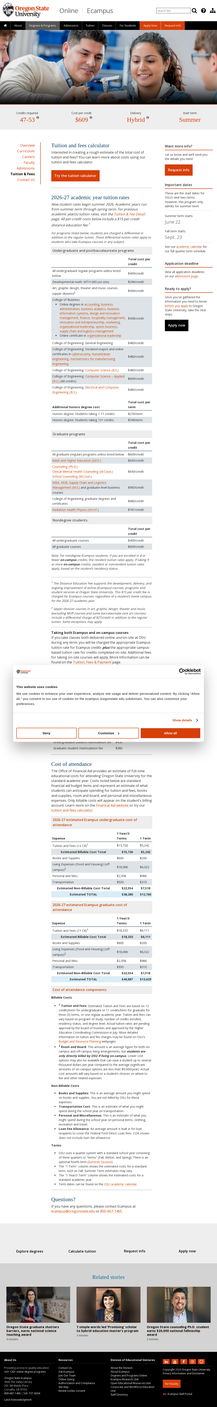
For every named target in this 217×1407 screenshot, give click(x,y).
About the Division (122, 1368)
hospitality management (108, 318)
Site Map (63, 1387)
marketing (113, 322)
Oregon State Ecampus (18, 1378)
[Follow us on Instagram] (193, 1361)
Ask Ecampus (66, 1371)
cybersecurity (81, 354)
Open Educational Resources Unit (131, 1383)
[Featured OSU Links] (203, 10)
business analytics (93, 309)
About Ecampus (120, 1371)
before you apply (176, 306)
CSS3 (196, 1404)
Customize (108, 733)
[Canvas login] (201, 1365)
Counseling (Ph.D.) (65, 467)
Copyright (169, 1369)
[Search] (194, 10)
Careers (28, 157)
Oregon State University (196, 1369)
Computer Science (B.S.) (102, 370)
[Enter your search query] (173, 10)
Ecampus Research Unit (125, 1379)
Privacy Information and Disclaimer (184, 1373)
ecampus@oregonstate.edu (73, 1211)
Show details (182, 720)
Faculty (29, 162)
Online (68, 10)
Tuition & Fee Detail (129, 214)
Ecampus (100, 10)
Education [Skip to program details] (108, 92)
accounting (91, 304)
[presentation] (203, 10)
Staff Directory (119, 1394)
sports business (106, 327)
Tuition (90, 25)
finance (85, 318)
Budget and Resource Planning (80, 1041)
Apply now (176, 325)
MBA (55, 483)
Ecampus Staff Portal (177, 1394)
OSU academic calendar (120, 1184)
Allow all (170, 733)
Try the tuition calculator (75, 175)
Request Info (173, 25)
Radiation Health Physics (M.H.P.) (75, 510)
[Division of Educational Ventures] (213, 10)
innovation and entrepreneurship (82, 322)
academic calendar (189, 247)
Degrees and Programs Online (129, 1375)
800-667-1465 (111, 1211)
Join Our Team (67, 1375)
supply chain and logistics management (87, 331)
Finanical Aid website (112, 805)
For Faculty (171, 1384)
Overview (27, 145)
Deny (46, 733)
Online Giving (66, 1379)
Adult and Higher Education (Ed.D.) (76, 460)
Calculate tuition (84, 1251)
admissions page (186, 276)
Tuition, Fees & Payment (92, 662)
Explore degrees (35, 1251)
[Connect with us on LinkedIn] (167, 1361)
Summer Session (99, 1162)
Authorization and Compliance (76, 1383)
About (18, 25)
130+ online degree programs (28, 1371)
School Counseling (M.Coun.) (72, 476)
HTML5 (186, 1404)
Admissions (71, 25)
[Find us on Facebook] (184, 1361)
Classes (107, 25)
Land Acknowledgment (18, 1399)
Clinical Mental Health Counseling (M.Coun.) (82, 471)
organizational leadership (77, 327)
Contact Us (26, 180)
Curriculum (26, 151)
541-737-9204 (32, 1393)
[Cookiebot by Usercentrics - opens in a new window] (182, 671)
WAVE (205, 1404)
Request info (178, 170)
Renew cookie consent (71, 1391)
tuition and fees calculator (72, 810)
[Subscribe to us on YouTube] (175, 1361)
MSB (64, 483)
